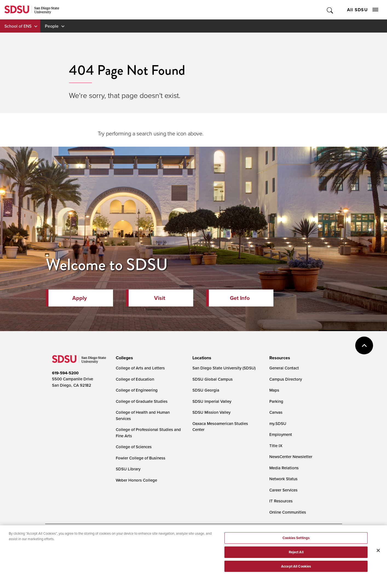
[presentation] (123, 357)
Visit (159, 298)
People (52, 26)
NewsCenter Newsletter (290, 456)
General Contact (284, 368)
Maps (274, 390)
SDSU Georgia (205, 390)
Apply (79, 298)
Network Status (283, 479)
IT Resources (281, 501)
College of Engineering (137, 390)
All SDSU (362, 10)
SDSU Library (128, 469)
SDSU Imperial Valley (211, 401)
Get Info (240, 298)
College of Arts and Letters (140, 368)
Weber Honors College (136, 480)
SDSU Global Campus (212, 379)
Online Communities (287, 512)
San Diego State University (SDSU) (224, 368)
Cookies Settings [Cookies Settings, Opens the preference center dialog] (296, 550)
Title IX (275, 445)
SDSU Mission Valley (211, 412)
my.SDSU (277, 423)
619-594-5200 (65, 373)
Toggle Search (330, 9)
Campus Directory (285, 379)
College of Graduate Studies (141, 401)
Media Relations (284, 468)
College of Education (135, 379)
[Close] (378, 563)
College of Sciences (134, 447)
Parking (276, 401)
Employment (280, 434)
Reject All (296, 564)
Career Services (283, 490)
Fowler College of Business (140, 458)
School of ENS (17, 26)
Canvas (275, 412)
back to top (364, 345)
